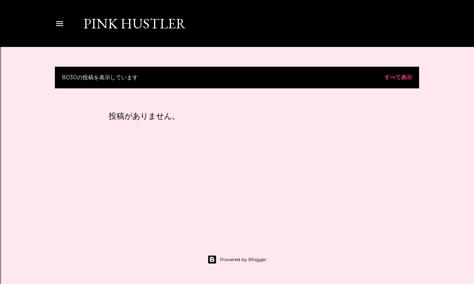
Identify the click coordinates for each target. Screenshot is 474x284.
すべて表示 (398, 77)
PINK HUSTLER (134, 23)
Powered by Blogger (237, 259)
